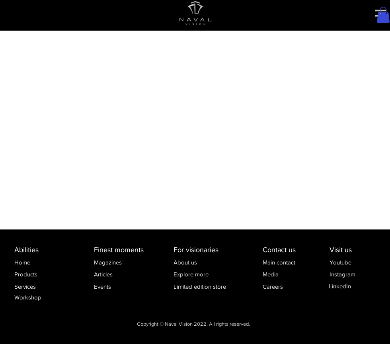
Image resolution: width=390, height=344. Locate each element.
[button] (383, 15)
